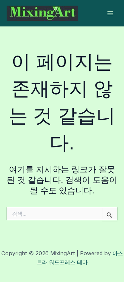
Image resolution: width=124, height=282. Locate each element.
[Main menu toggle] (110, 13)
